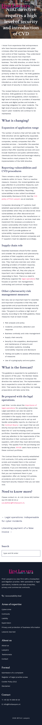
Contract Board (11, 425)
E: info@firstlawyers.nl (11, 704)
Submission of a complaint (12, 673)
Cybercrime (6, 609)
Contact (5, 659)
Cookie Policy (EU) (9, 682)
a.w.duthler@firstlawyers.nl (13, 503)
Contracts (6, 614)
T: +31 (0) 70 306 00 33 (11, 700)
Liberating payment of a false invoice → (17, 530)
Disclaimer (6, 686)
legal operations (28, 279)
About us (5, 646)
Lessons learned (8, 632)
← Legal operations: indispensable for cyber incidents (20, 519)
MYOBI (19, 448)
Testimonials (7, 655)
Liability (5, 618)
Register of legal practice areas (15, 677)
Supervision (6, 623)
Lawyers (5, 650)
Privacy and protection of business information (21, 627)
